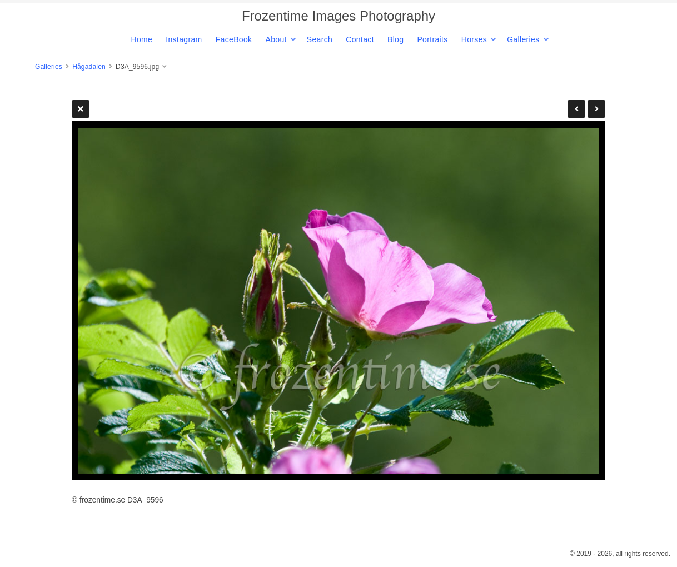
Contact (360, 39)
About (275, 39)
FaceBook (234, 39)
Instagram (184, 39)
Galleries (523, 39)
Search (319, 39)
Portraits (432, 39)
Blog (395, 39)
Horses (474, 39)
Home (141, 39)
